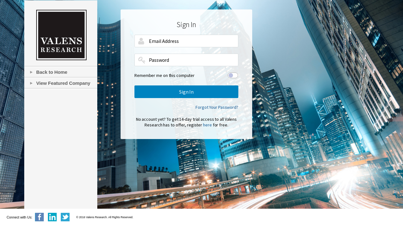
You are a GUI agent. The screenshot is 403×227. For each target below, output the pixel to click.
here (207, 125)
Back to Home (51, 72)
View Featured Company (63, 83)
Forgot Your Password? (217, 107)
